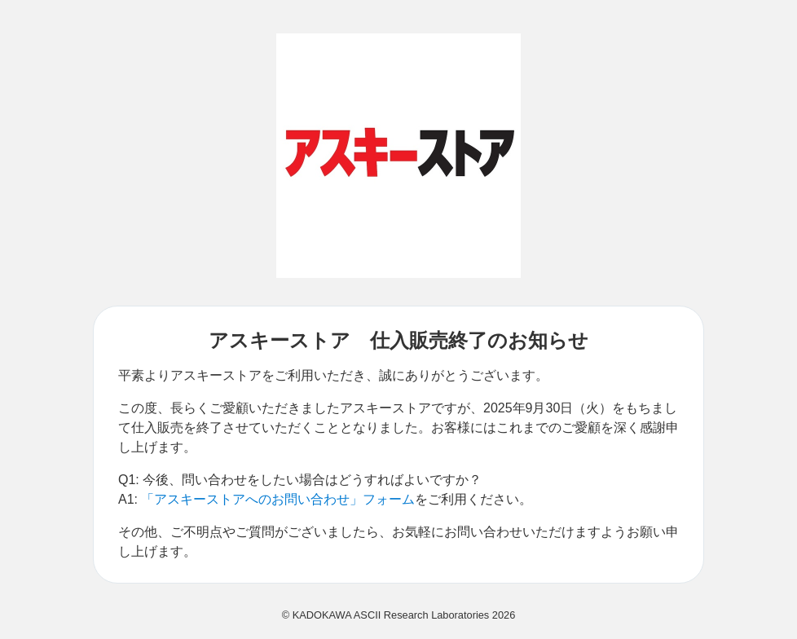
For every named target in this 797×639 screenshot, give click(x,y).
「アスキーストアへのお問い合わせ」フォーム (278, 499)
